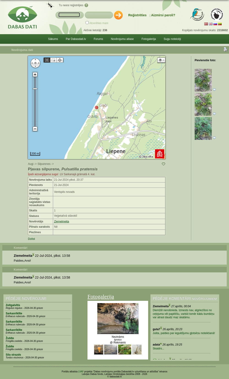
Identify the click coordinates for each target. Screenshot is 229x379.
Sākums (53, 39)
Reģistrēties (137, 15)
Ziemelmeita (61, 221)
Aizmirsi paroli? (163, 15)
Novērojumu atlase (122, 39)
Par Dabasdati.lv (76, 39)
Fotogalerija (149, 39)
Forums (98, 39)
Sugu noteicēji (172, 39)
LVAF (81, 371)
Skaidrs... (158, 348)
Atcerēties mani (98, 23)
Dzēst (31, 239)
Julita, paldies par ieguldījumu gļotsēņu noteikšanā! (184, 333)
